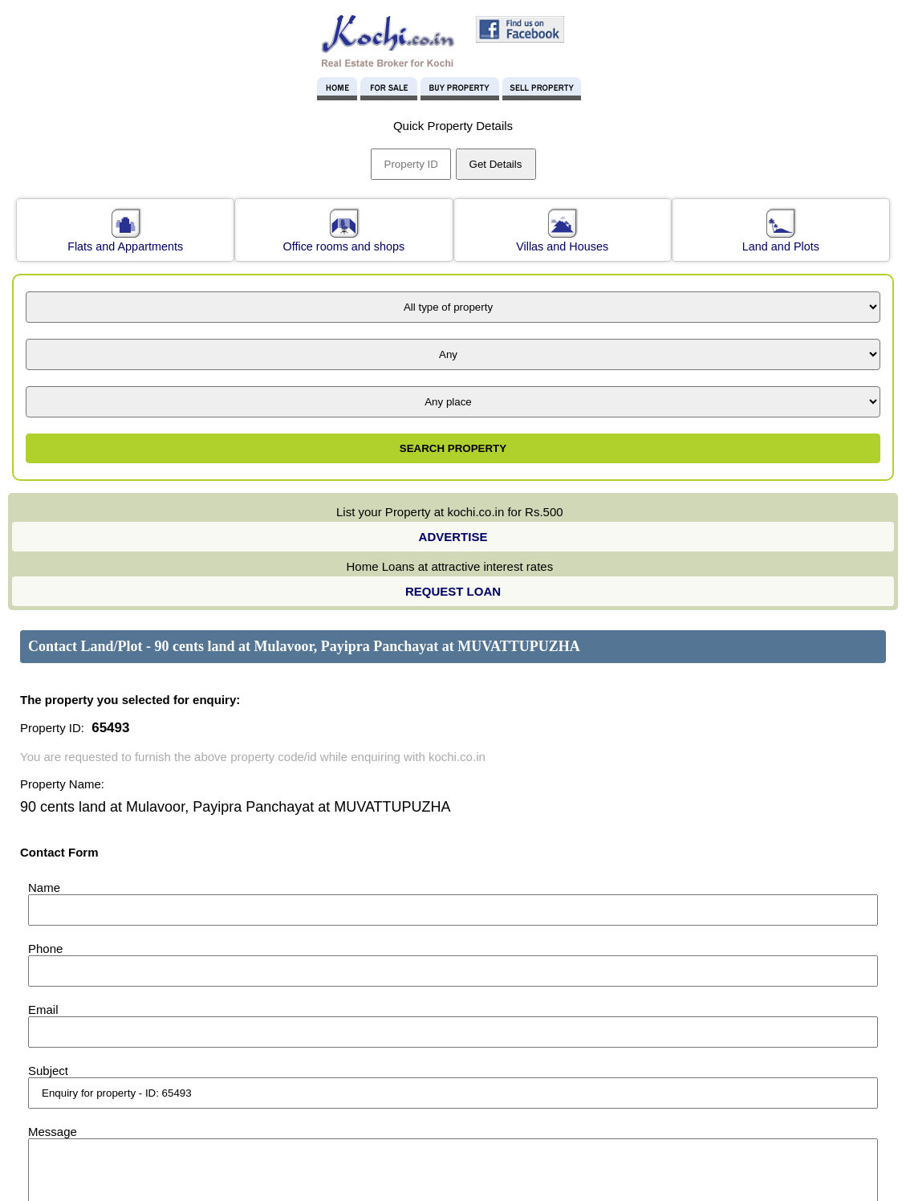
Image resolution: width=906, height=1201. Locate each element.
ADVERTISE (453, 537)
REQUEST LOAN (453, 591)
